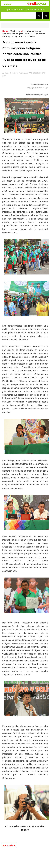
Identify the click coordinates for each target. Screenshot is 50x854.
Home (5, 31)
